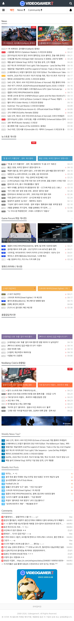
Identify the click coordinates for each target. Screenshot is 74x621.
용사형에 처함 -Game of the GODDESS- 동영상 (37, 126)
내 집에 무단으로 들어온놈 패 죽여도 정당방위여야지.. (24, 551)
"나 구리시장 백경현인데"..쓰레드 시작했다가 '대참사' (37, 211)
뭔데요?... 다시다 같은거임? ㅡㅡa (16, 534)
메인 (12, 10)
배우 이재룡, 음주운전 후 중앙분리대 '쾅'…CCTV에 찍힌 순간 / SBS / (37, 187)
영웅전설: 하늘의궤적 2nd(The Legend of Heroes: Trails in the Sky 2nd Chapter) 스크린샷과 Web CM (37, 69)
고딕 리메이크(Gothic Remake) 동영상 (37, 112)
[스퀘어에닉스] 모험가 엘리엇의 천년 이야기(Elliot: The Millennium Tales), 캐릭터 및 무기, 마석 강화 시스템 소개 (37, 72)
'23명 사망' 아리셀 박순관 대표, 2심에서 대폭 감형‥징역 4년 (37, 410)
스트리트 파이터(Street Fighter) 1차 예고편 (37, 297)
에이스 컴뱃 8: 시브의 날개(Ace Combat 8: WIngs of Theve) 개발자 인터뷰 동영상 (37, 99)
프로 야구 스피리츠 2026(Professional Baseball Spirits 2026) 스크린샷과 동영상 (37, 85)
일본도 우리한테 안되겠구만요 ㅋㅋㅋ (17, 554)
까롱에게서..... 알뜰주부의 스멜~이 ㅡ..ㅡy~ (20, 517)
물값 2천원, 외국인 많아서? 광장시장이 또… (37, 167)
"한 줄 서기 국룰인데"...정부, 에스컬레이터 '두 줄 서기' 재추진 (37, 164)
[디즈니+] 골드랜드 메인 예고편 (37, 307)
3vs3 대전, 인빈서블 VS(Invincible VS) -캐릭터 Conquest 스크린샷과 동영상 (37, 129)
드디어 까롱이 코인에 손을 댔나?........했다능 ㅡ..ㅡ (23, 544)
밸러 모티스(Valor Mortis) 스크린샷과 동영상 (37, 102)
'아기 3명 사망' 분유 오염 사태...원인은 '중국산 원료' (37, 191)
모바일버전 (37, 607)
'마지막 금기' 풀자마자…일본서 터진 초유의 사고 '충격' (37, 407)
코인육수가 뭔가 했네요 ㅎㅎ (14, 530)
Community (35, 10)
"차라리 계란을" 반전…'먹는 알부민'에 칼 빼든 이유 (37, 177)
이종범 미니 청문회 (37, 355)
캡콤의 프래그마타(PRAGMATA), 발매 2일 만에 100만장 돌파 (37, 246)
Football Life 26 (10, 484)
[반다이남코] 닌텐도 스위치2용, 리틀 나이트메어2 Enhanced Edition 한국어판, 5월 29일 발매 (37, 119)
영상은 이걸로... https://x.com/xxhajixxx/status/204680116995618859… (33, 561)
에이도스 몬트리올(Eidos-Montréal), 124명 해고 (37, 256)
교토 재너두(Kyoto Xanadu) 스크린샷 (37, 122)
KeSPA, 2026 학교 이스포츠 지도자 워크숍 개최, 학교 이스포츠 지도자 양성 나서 (37, 75)
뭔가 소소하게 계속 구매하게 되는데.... (37, 390)
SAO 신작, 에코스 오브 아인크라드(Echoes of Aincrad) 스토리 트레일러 (37, 116)
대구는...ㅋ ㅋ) (9, 474)
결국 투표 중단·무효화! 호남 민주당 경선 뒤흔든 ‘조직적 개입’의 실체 (30, 477)
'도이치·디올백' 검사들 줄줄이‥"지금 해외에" (22, 497)
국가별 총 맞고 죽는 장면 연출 (37, 404)
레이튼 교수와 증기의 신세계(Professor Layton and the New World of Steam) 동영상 (37, 96)
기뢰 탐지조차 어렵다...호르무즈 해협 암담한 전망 (37, 397)
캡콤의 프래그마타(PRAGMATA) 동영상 (37, 92)
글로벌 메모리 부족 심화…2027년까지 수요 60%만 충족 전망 (37, 249)
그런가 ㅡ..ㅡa (8, 540)
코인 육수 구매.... (37, 400)
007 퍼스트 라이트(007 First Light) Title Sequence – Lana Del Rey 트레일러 (37, 65)
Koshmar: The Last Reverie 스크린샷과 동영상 (37, 106)
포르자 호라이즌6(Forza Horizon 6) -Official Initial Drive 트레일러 (37, 109)
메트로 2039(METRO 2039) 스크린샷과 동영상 (37, 79)
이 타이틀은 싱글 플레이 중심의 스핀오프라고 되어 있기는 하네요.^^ (29, 564)
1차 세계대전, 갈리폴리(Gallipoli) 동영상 (37, 49)
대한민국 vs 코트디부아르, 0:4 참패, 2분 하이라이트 (37, 174)
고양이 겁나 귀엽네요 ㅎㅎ (13, 557)
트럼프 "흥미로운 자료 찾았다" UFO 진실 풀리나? (23, 500)
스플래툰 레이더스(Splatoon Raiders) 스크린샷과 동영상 (37, 52)
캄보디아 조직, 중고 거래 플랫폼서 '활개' (37, 184)
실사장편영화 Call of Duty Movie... (18, 480)
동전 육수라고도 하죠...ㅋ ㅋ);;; (15, 527)
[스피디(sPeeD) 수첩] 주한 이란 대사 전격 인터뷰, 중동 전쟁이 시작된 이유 (37, 181)
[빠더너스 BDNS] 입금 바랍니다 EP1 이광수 (37, 345)
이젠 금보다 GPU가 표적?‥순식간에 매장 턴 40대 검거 (37, 197)
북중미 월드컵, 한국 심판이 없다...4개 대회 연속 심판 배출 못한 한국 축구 (37, 171)
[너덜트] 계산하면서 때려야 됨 (37, 352)
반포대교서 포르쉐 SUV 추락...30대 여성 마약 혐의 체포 (37, 194)
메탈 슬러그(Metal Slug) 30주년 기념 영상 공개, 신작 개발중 (37, 62)
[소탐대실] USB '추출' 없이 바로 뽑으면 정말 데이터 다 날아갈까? (37, 342)
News (21, 10)
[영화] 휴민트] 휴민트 (37, 304)
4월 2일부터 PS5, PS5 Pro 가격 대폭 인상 (37, 259)
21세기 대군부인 (37, 294)
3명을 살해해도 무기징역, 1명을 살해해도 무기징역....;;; (37, 207)
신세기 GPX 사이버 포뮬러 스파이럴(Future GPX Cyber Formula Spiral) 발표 (37, 89)
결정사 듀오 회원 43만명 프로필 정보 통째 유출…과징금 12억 (37, 394)
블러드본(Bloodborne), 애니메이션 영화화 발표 (37, 301)
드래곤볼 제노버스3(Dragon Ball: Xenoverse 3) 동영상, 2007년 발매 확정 (37, 59)
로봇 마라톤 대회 (37, 349)
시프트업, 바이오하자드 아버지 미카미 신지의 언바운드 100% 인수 (37, 252)
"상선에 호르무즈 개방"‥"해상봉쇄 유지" (20, 504)
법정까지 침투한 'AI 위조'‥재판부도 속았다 (37, 201)
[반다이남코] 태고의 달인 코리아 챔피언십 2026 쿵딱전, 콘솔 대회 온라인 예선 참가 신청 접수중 (37, 55)
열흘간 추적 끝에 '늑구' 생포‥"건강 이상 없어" (22, 487)
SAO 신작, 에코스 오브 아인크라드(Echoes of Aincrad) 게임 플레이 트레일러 (37, 82)
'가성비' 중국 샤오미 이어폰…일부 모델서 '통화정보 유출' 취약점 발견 (37, 204)
